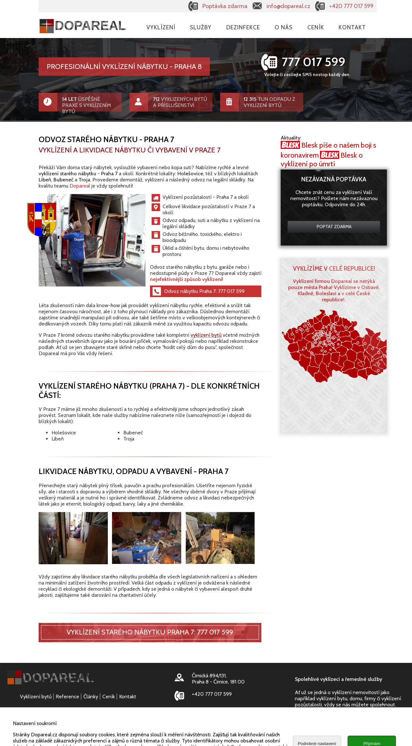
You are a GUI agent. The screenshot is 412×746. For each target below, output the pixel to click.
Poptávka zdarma (225, 6)
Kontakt (352, 27)
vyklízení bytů (206, 335)
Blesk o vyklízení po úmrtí (322, 159)
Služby (200, 27)
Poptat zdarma (334, 226)
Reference (67, 696)
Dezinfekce (243, 27)
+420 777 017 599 (351, 6)
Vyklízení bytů (36, 696)
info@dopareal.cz (288, 6)
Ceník (315, 27)
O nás (284, 27)
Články (90, 696)
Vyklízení (160, 27)
